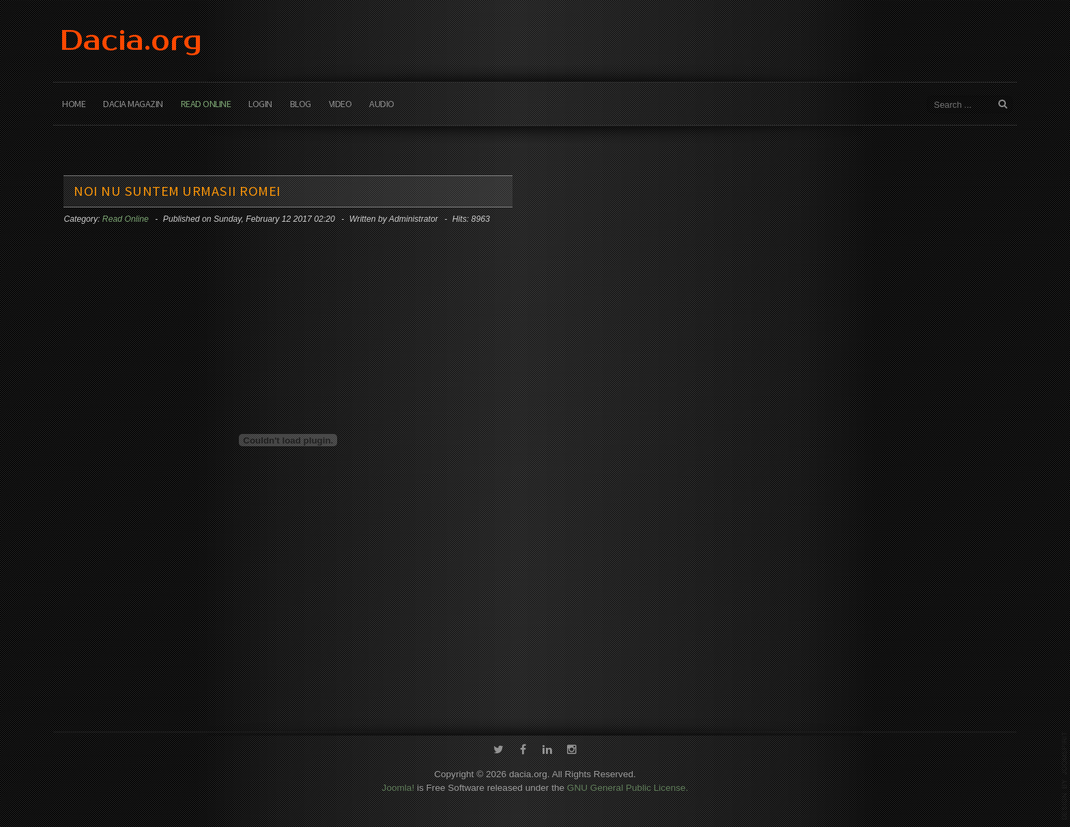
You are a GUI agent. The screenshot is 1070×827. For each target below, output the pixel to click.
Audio (381, 104)
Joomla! (398, 786)
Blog (300, 104)
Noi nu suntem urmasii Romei (177, 191)
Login (260, 104)
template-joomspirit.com (1064, 775)
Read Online (206, 104)
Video (340, 104)
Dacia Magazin (133, 104)
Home (73, 104)
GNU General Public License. (628, 786)
